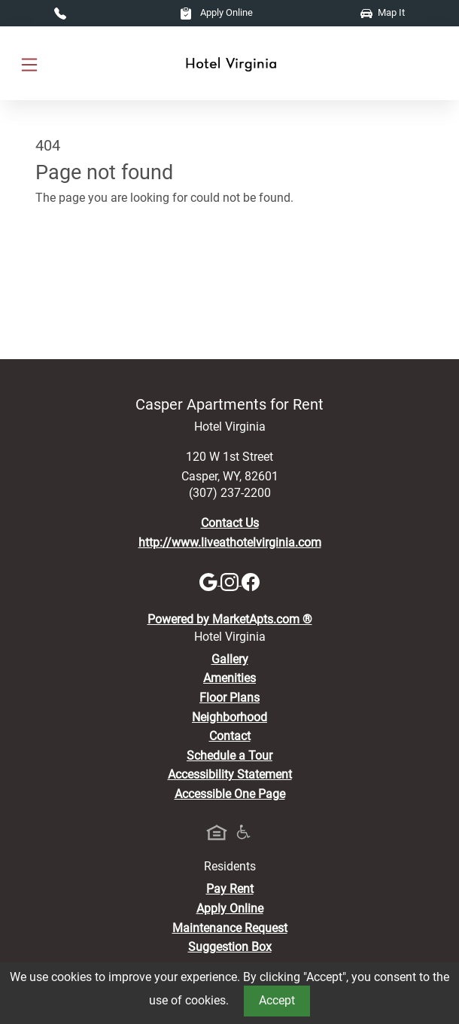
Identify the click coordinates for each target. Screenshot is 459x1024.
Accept (277, 1000)
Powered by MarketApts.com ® (229, 619)
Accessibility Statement (230, 774)
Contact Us (230, 523)
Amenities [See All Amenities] (229, 678)
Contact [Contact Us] (230, 736)
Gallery (229, 659)
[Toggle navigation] (29, 63)
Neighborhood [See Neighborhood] (229, 717)
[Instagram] (231, 581)
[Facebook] (251, 581)
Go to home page (80, 264)
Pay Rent (230, 889)
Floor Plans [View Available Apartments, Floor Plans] (229, 697)
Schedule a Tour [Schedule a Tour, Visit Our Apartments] (229, 755)
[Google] (209, 581)
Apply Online (216, 12)
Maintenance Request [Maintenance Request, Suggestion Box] (229, 928)
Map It (382, 12)
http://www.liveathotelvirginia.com (229, 542)
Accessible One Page (230, 794)
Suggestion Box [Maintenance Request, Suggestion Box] (230, 947)
